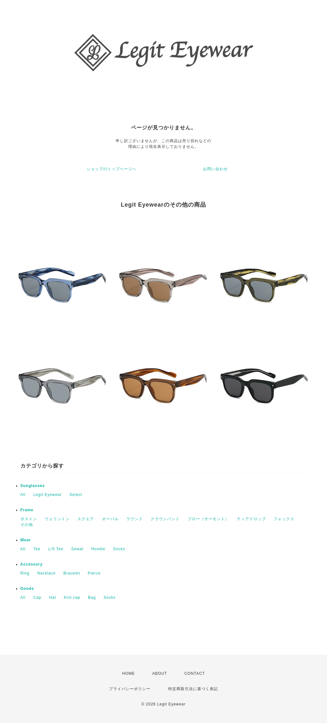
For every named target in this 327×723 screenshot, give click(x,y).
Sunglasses (32, 485)
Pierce (94, 573)
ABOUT (159, 673)
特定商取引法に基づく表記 (193, 689)
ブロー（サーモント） (208, 519)
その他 (26, 524)
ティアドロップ (251, 519)
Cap (37, 597)
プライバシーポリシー (130, 689)
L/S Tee (55, 549)
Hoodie (98, 549)
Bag (92, 597)
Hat (52, 597)
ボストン (28, 519)
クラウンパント (165, 519)
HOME (128, 673)
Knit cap (72, 597)
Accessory (31, 564)
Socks (119, 549)
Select (76, 494)
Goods (27, 588)
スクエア (85, 519)
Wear (25, 540)
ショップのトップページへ (111, 169)
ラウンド (134, 519)
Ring (25, 573)
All (23, 494)
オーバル (110, 519)
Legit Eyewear (47, 494)
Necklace (46, 573)
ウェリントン (57, 519)
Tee (36, 549)
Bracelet (71, 573)
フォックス (284, 519)
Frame (27, 510)
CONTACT (194, 673)
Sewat (77, 549)
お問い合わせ (215, 169)
